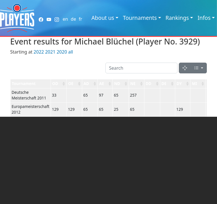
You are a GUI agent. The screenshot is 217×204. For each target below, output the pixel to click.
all (70, 52)
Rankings (177, 18)
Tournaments (140, 18)
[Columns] (198, 68)
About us (102, 18)
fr (80, 19)
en (65, 19)
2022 (39, 52)
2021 (50, 52)
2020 (62, 52)
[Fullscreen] (185, 68)
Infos (204, 18)
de (73, 19)
